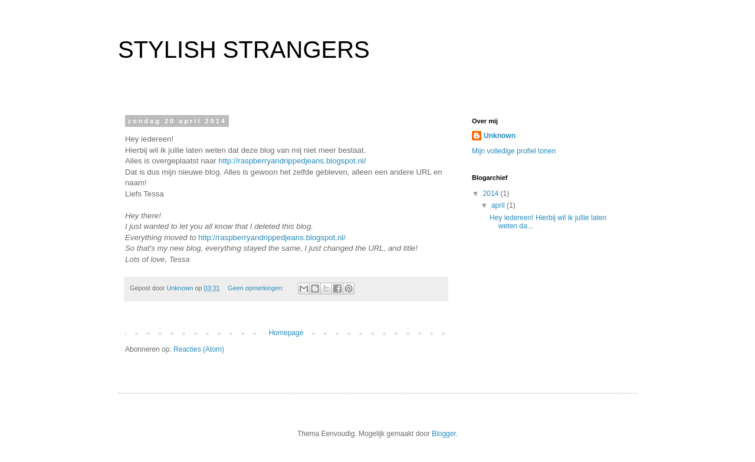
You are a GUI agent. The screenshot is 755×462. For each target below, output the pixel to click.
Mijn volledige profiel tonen (514, 151)
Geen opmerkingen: (256, 287)
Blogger (444, 434)
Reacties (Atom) (198, 349)
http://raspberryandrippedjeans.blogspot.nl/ (292, 160)
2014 (492, 193)
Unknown (500, 136)
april (499, 205)
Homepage (286, 333)
